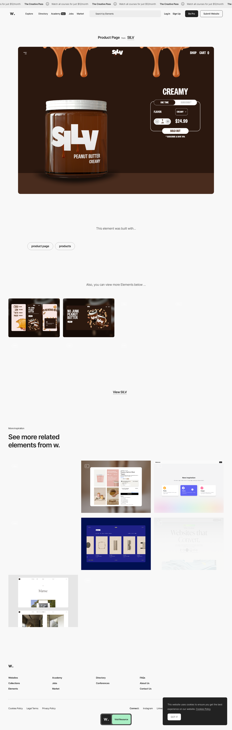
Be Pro (191, 13)
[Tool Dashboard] (189, 487)
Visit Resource (121, 719)
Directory (43, 13)
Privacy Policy (49, 708)
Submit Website (211, 13)
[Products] (116, 544)
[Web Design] (189, 544)
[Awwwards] (12, 13)
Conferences (102, 683)
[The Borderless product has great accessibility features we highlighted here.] (116, 601)
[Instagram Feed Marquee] (88, 359)
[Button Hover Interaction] (143, 359)
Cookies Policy (15, 708)
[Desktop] (88, 317)
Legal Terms (32, 708)
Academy (58, 13)
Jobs (71, 13)
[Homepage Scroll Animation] (198, 317)
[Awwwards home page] (106, 719)
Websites (13, 677)
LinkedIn (161, 708)
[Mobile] (34, 317)
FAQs (142, 677)
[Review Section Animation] (34, 359)
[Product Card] (43, 487)
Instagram (148, 708)
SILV (130, 37)
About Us (144, 683)
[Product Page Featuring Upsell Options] (116, 487)
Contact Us (145, 688)
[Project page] (43, 601)
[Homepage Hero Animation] (143, 317)
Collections (14, 683)
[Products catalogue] (43, 544)
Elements (13, 688)
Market (80, 13)
